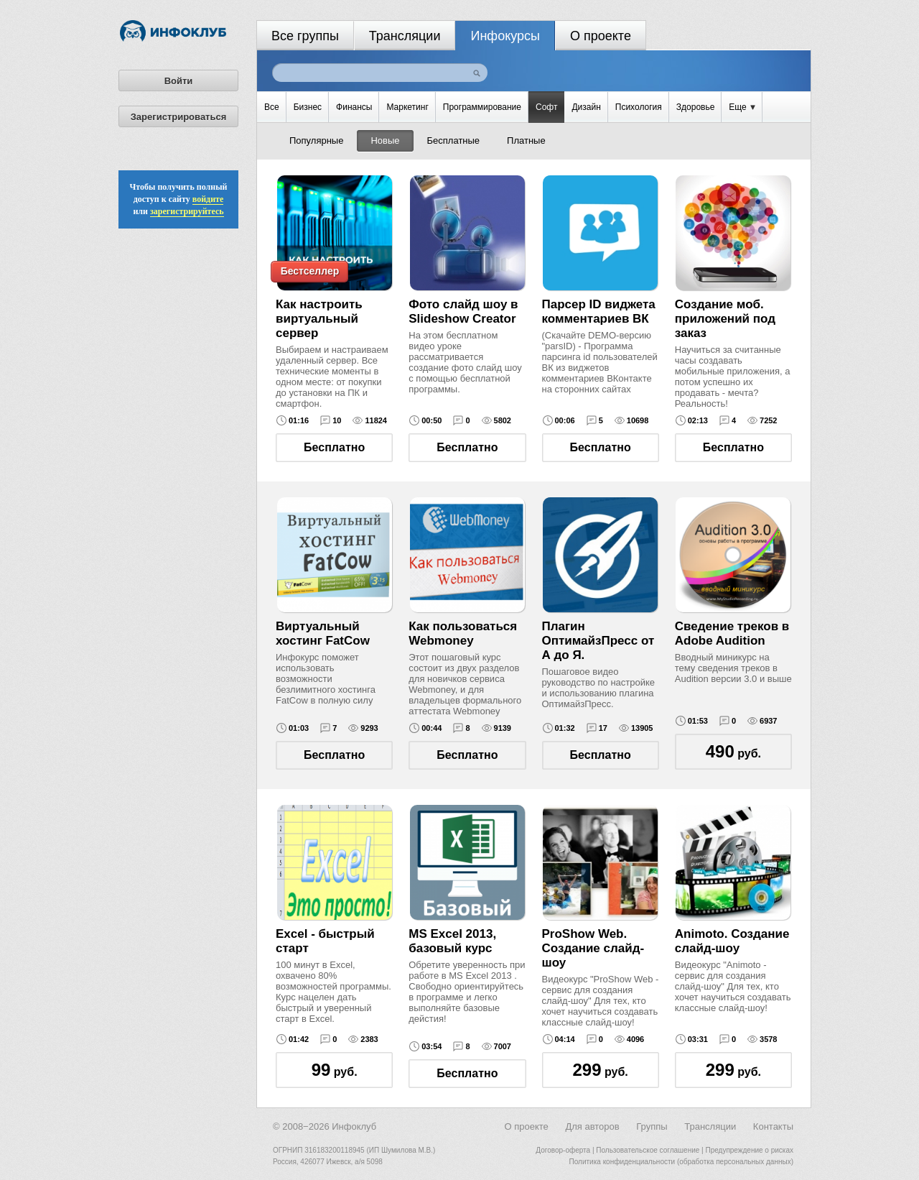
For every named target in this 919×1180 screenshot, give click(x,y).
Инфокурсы (505, 36)
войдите (208, 199)
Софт (546, 107)
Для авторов (592, 1126)
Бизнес (308, 107)
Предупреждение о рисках (749, 1150)
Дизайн (586, 107)
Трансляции (405, 36)
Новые (384, 140)
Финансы (354, 107)
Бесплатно (334, 447)
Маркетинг (407, 107)
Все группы (305, 36)
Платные (526, 140)
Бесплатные (453, 140)
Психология (638, 107)
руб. (733, 751)
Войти (178, 80)
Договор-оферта (563, 1150)
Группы (651, 1126)
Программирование (482, 107)
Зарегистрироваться (179, 116)
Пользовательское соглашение (647, 1150)
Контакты (773, 1126)
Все (271, 107)
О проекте (600, 36)
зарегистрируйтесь (187, 211)
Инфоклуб (354, 1126)
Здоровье (695, 107)
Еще (742, 107)
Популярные (316, 140)
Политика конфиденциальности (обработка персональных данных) (681, 1162)
